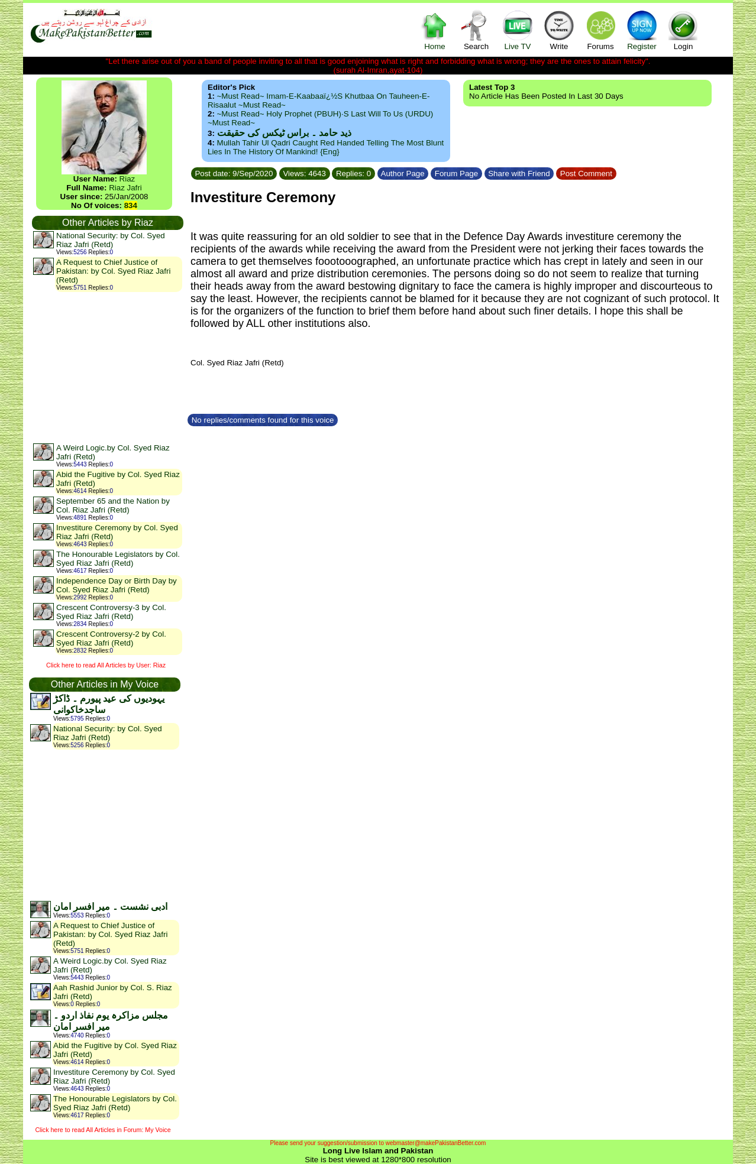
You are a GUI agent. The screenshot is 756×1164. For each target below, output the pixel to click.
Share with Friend (519, 173)
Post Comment (586, 173)
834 (130, 205)
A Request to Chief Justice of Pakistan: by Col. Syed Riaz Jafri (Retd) (113, 271)
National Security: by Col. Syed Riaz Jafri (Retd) (110, 240)
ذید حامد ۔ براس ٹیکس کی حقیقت (284, 133)
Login (683, 30)
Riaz (127, 178)
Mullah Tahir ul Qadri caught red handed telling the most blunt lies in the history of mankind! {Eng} (326, 147)
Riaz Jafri (125, 187)
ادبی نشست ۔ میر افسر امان (110, 907)
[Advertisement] (107, 367)
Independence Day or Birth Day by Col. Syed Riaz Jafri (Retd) (116, 585)
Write (559, 30)
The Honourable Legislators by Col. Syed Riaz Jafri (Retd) (118, 559)
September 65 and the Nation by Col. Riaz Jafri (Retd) (113, 505)
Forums (600, 30)
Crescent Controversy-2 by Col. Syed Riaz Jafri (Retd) (111, 638)
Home (435, 30)
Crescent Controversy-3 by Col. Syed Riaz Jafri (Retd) (111, 612)
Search (476, 30)
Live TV (517, 30)
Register (642, 30)
